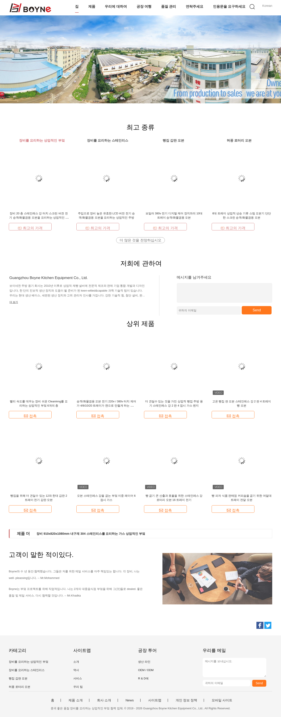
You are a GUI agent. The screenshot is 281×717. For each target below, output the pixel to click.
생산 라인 (144, 661)
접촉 (30, 416)
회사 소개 (104, 700)
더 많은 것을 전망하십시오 (140, 240)
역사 (76, 670)
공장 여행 (144, 6)
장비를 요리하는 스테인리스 (27, 670)
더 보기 (13, 302)
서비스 (77, 678)
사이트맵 (154, 700)
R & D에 (143, 678)
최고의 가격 (30, 228)
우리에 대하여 (116, 6)
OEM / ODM (146, 670)
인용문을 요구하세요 (229, 6)
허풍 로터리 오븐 (19, 686)
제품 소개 (75, 700)
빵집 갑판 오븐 (18, 678)
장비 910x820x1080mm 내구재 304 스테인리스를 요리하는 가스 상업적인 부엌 (90, 533)
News (130, 700)
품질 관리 (168, 6)
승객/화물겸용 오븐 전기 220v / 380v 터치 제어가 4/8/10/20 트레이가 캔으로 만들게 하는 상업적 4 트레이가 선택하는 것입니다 (106, 405)
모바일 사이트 (222, 700)
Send (257, 310)
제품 (91, 6)
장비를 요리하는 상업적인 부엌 (28, 661)
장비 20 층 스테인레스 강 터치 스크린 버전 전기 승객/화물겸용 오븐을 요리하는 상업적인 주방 (38, 217)
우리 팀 (78, 686)
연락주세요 (194, 6)
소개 (76, 661)
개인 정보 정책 (186, 700)
